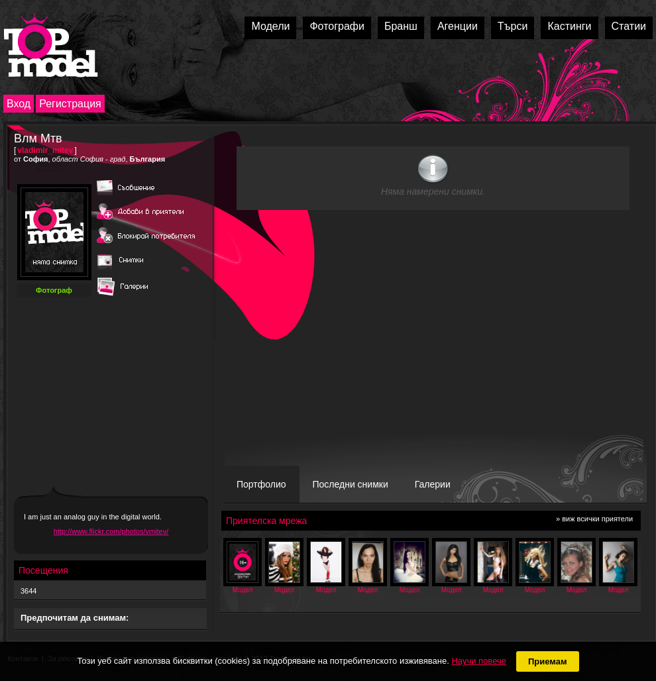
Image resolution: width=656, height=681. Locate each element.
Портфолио (261, 484)
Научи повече (478, 661)
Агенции (457, 26)
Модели (270, 26)
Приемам (547, 661)
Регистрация (70, 103)
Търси (513, 26)
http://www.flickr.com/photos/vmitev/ (111, 531)
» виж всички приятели (594, 519)
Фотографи (336, 26)
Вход (18, 103)
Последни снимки (350, 484)
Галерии (433, 484)
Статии (629, 26)
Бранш (400, 26)
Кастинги (569, 26)
